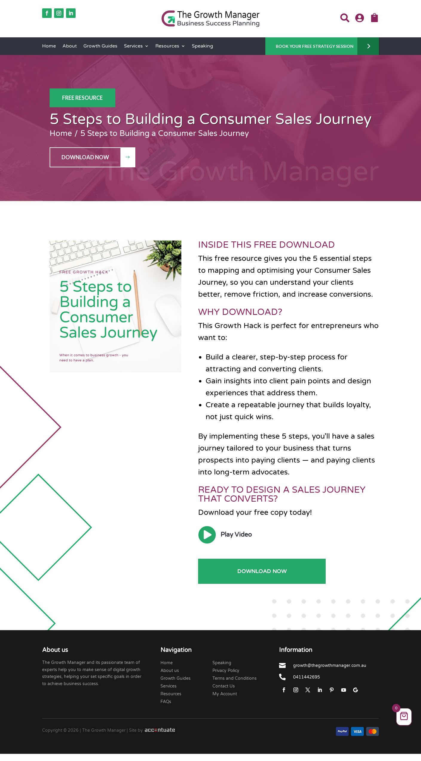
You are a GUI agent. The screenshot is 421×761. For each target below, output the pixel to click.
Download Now (85, 157)
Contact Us (223, 686)
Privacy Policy (225, 670)
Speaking (202, 46)
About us (169, 670)
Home (49, 46)
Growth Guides (100, 46)
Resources (167, 46)
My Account (224, 693)
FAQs (165, 701)
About (69, 46)
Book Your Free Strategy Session (314, 46)
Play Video (236, 534)
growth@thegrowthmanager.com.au (329, 665)
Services (133, 46)
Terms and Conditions (234, 678)
